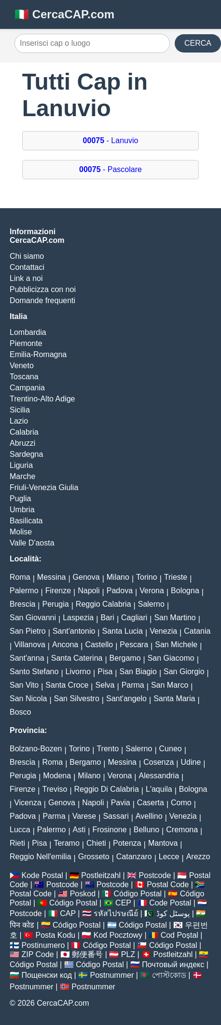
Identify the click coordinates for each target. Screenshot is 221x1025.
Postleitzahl (101, 875)
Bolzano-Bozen (36, 749)
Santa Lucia (122, 631)
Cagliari (134, 617)
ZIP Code (37, 954)
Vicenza (27, 803)
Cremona (182, 829)
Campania (27, 388)
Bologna (185, 590)
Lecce (169, 856)
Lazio (19, 421)
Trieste (175, 577)
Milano (118, 577)
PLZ (128, 954)
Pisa (104, 671)
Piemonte (26, 343)
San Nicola (28, 698)
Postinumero (43, 945)
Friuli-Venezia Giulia (44, 487)
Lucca (20, 829)
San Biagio (138, 671)
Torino (146, 577)
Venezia (163, 631)
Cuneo (170, 749)
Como (181, 803)
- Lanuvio (110, 140)
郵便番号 (87, 954)
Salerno (151, 604)
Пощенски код (46, 975)
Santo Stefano (34, 671)
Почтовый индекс (173, 964)
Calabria (24, 432)
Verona (151, 590)
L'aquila (159, 789)
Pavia (120, 803)
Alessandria (158, 776)
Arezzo (198, 856)
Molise (21, 532)
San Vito (24, 685)
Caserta (150, 803)
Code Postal (170, 903)
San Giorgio (184, 671)
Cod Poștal (179, 935)
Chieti (96, 843)
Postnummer (112, 975)
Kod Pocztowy (118, 935)
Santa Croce (66, 685)
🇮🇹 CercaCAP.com (64, 14)
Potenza (127, 843)
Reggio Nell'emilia (40, 856)
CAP (68, 913)
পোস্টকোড (169, 975)
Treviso (55, 789)
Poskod (83, 894)
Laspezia (78, 617)
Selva (104, 685)
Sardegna (26, 454)
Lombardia (28, 332)
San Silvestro (76, 698)
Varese (84, 816)
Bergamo (125, 658)
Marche (22, 476)
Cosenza (158, 762)
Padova (120, 590)
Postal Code (168, 884)
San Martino (174, 617)
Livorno (78, 671)
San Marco (169, 685)
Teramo (66, 843)
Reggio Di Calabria (106, 789)
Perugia (55, 604)
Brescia (22, 604)
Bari (107, 617)
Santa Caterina (77, 658)
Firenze (58, 590)
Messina (51, 577)
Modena (57, 776)
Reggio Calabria (103, 604)
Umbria (22, 510)
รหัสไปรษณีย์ (116, 913)
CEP (123, 903)
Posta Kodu (56, 935)
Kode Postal (42, 875)
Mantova (163, 843)
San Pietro (28, 631)
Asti (79, 829)
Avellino (149, 816)
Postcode (155, 875)
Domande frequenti (42, 300)
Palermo (24, 590)
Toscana (24, 377)
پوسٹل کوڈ (173, 913)
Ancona (65, 644)
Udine (190, 762)
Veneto (22, 365)
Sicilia (20, 410)
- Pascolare (110, 169)
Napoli (88, 590)
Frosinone (109, 829)
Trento (108, 749)
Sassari (115, 816)
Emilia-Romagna (38, 354)
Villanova (29, 644)
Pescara (134, 644)
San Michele (176, 644)
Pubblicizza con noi (43, 289)
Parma (133, 685)
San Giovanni (33, 617)
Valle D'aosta (32, 543)
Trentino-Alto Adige (42, 399)
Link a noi (26, 278)
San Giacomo (171, 658)
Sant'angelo (126, 698)
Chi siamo (27, 256)
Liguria (21, 465)
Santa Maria (174, 698)
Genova (86, 577)
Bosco (20, 712)
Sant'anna (27, 658)
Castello (99, 644)
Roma (20, 577)
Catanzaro (134, 856)
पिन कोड (22, 925)
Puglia (20, 498)
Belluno (146, 829)
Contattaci (27, 267)
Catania (197, 631)
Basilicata (26, 521)
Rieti (17, 843)
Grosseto (94, 856)
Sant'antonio (74, 631)
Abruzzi (22, 443)
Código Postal (138, 894)
